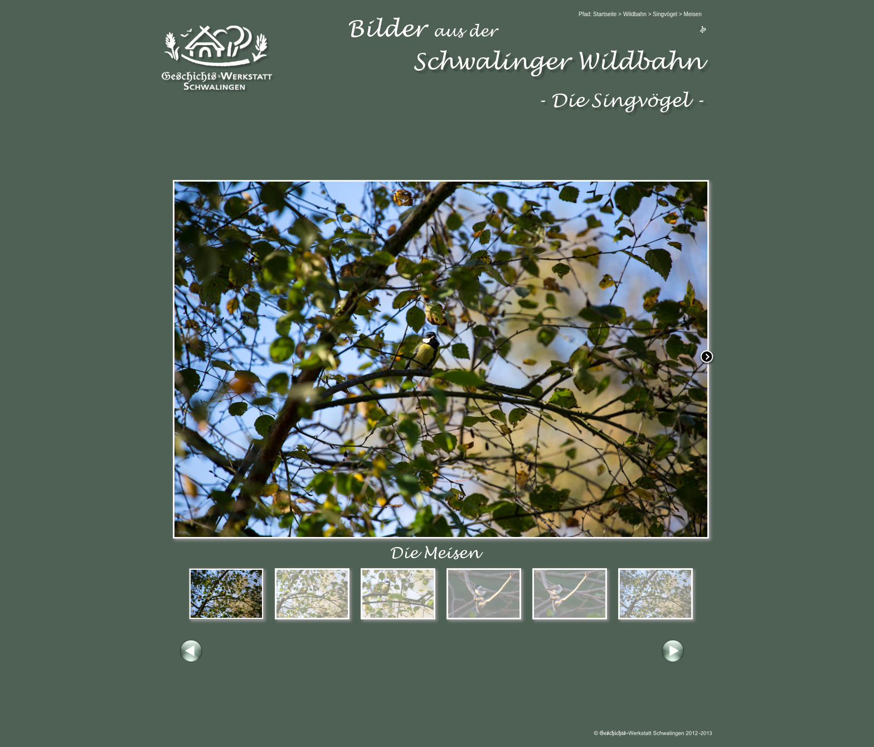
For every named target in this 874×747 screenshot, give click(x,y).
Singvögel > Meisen (677, 14)
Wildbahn (635, 14)
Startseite (605, 14)
